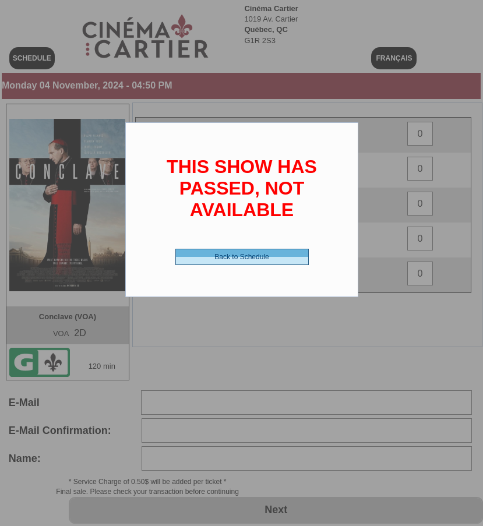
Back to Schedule (241, 257)
